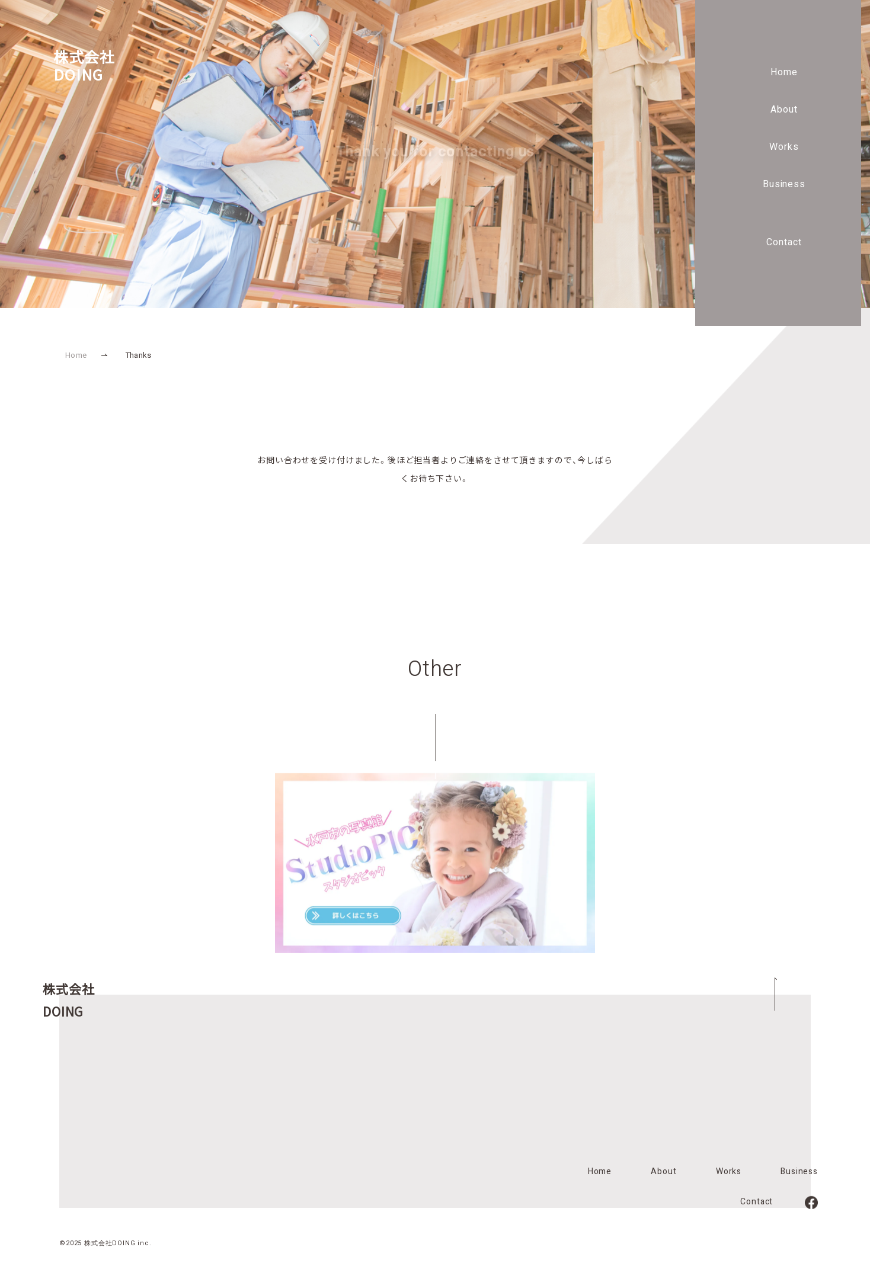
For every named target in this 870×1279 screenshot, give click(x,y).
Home (784, 72)
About (784, 109)
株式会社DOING (83, 65)
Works (784, 147)
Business (784, 184)
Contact (784, 242)
